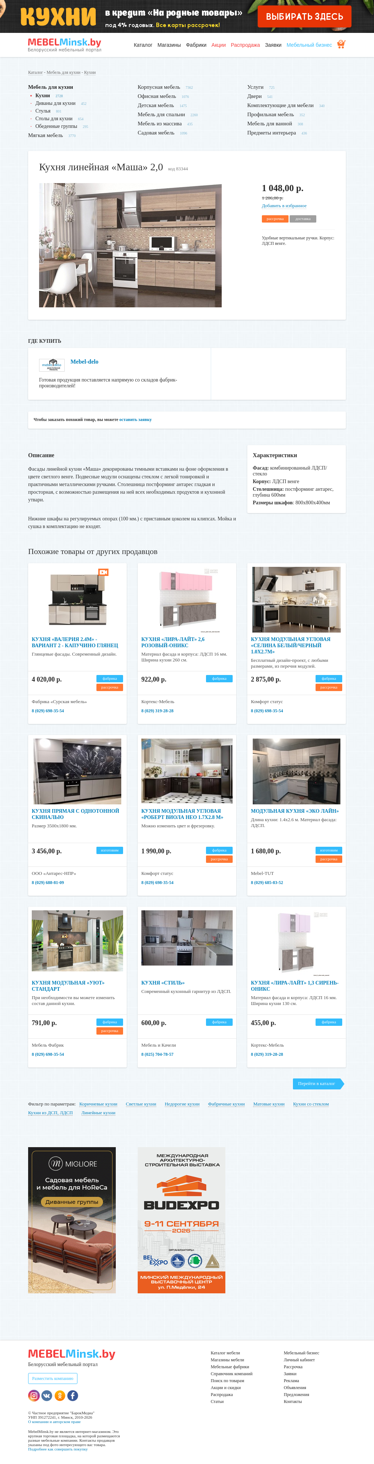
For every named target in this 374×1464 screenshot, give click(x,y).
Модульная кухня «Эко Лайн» (295, 811)
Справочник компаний (231, 1373)
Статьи (217, 1401)
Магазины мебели (227, 1359)
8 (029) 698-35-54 (48, 710)
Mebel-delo (84, 362)
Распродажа (245, 45)
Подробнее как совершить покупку (58, 1449)
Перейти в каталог (316, 1083)
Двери (254, 96)
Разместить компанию (52, 1378)
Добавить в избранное (284, 205)
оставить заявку (135, 419)
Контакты (293, 1401)
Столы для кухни (53, 118)
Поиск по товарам (227, 1380)
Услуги (255, 87)
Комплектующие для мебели (280, 105)
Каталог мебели (225, 1352)
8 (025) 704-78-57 (157, 1054)
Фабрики (196, 45)
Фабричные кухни (226, 1104)
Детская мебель (156, 105)
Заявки (273, 45)
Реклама (291, 1380)
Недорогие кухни (182, 1104)
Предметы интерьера (271, 133)
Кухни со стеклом (311, 1104)
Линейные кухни (98, 1112)
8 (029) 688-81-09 (48, 882)
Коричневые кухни (98, 1104)
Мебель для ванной (269, 123)
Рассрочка (293, 1366)
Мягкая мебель (45, 135)
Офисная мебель (157, 96)
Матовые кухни (269, 1104)
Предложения (296, 1394)
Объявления (295, 1387)
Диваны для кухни (55, 103)
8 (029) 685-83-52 (267, 882)
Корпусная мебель (159, 87)
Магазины (169, 45)
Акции (218, 45)
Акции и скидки (226, 1387)
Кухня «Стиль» (163, 983)
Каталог (143, 45)
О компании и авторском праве (54, 1421)
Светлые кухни (141, 1104)
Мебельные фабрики (230, 1366)
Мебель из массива (160, 123)
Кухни (90, 72)
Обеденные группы (56, 126)
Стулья (42, 111)
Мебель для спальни (161, 114)
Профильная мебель (270, 114)
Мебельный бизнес (309, 45)
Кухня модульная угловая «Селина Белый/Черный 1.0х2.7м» (291, 646)
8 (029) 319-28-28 (157, 710)
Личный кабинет (299, 1359)
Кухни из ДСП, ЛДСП (50, 1112)
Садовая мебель (156, 133)
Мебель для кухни (64, 72)
